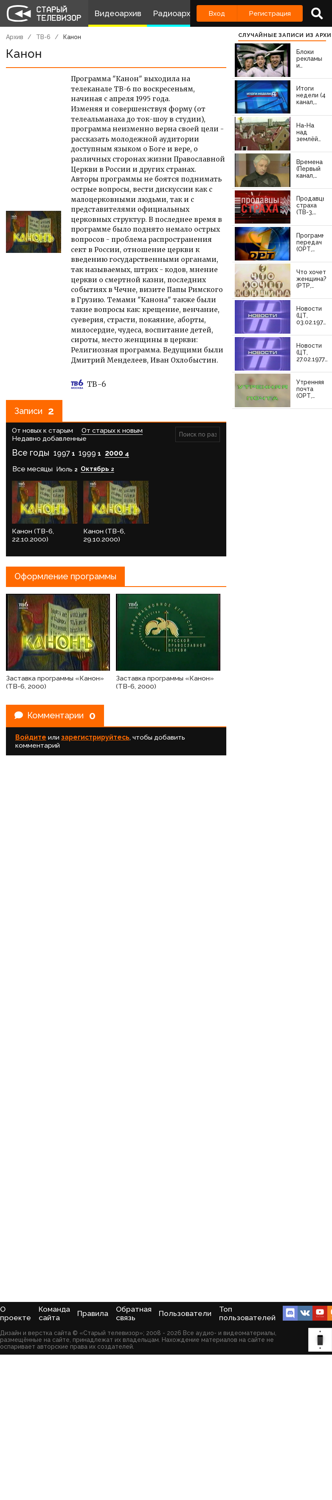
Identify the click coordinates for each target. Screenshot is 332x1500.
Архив (14, 37)
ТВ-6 (43, 37)
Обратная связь (134, 1313)
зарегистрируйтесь (95, 737)
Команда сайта (54, 1313)
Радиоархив (176, 13)
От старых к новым (112, 430)
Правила (92, 1313)
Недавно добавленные (49, 438)
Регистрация (270, 13)
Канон (72, 37)
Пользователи (185, 1313)
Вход (216, 13)
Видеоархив (117, 13)
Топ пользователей (247, 1313)
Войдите (30, 737)
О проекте (15, 1313)
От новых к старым (42, 430)
